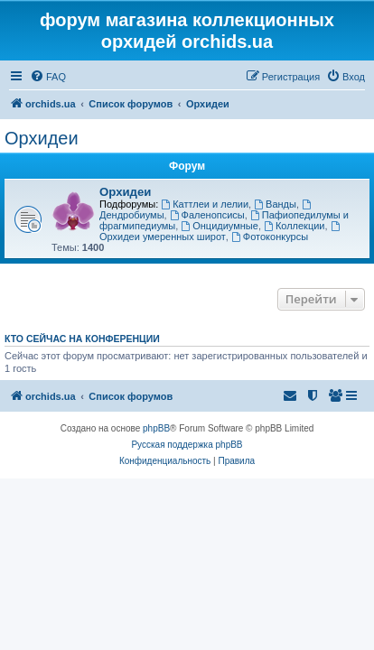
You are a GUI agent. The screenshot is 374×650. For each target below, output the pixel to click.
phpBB (156, 428)
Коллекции (294, 225)
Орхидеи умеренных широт (220, 231)
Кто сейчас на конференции (82, 338)
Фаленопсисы (207, 214)
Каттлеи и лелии (204, 204)
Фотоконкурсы (269, 236)
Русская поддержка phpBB (186, 445)
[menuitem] (48, 77)
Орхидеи (42, 138)
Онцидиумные (219, 225)
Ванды (275, 204)
